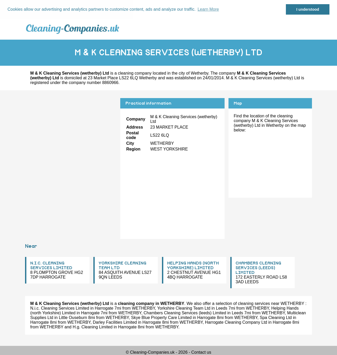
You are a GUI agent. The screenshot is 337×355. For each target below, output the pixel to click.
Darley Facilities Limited (115, 322)
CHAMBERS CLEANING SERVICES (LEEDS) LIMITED (258, 268)
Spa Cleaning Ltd (276, 317)
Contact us (201, 352)
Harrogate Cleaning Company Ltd (236, 322)
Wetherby (199, 73)
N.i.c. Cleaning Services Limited (59, 308)
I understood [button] (307, 9)
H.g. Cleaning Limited (92, 327)
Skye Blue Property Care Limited (161, 317)
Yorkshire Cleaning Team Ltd (183, 308)
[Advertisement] (70, 134)
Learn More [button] (208, 9)
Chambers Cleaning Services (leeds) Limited (185, 313)
